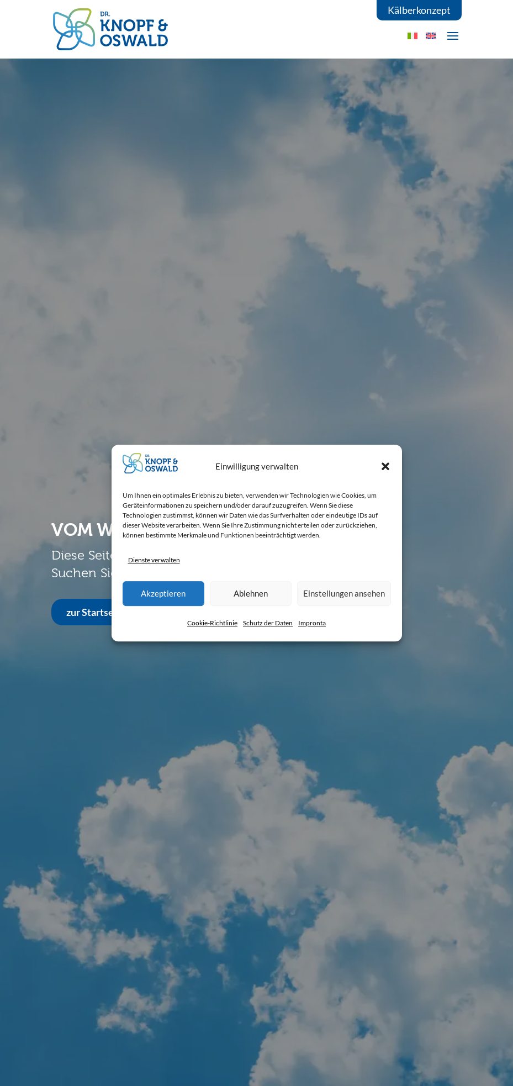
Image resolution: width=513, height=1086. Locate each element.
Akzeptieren (163, 593)
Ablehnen (251, 593)
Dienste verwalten (154, 560)
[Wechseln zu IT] (412, 35)
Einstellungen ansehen (344, 593)
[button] (385, 466)
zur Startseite (96, 612)
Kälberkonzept (419, 10)
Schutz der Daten (268, 623)
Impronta (312, 623)
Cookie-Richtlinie (212, 623)
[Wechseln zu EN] (431, 35)
